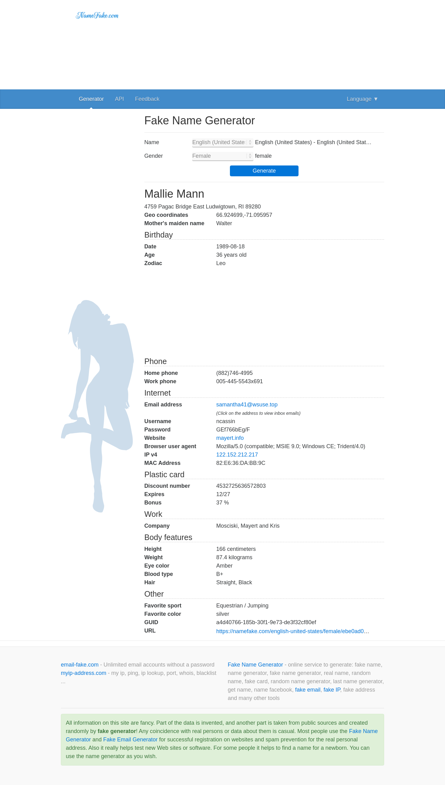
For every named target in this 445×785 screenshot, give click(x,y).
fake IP (332, 690)
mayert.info (230, 438)
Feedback (147, 99)
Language (363, 99)
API (119, 99)
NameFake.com (97, 15)
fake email (307, 690)
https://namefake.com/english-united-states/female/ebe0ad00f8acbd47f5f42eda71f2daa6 (325, 631)
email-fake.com (80, 665)
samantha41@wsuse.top (247, 404)
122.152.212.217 (237, 455)
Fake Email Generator (130, 739)
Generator (91, 99)
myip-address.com (83, 673)
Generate (264, 171)
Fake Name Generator (256, 665)
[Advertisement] (264, 43)
